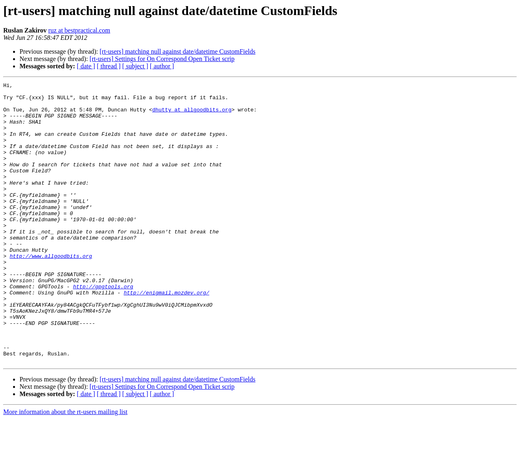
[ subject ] (135, 66)
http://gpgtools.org (103, 327)
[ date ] (86, 66)
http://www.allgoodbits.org (51, 291)
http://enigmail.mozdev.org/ (166, 335)
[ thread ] (109, 66)
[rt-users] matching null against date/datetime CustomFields (177, 51)
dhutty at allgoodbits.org (192, 115)
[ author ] (162, 66)
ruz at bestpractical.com (79, 30)
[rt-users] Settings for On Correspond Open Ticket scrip (161, 58)
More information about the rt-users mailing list (65, 467)
